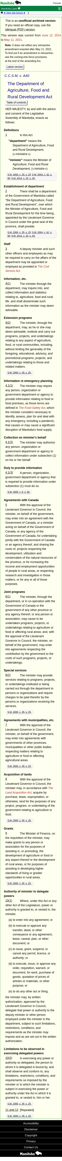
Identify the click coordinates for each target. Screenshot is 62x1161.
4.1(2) (9, 442)
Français (57, 3)
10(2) (8, 1058)
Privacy (31, 1141)
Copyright (31, 1135)
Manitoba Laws (10, 8)
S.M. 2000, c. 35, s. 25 (19, 174)
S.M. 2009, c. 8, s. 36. (18, 492)
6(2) (7, 675)
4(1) (7, 283)
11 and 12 (11, 1110)
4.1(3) (9, 472)
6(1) (7, 596)
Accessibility (31, 1123)
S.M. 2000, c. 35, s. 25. (19, 372)
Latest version (15, 66)
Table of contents (16, 102)
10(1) (8, 900)
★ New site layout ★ (14, 12)
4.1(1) (9, 385)
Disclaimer (31, 1129)
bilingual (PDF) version (20, 29)
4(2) (7, 322)
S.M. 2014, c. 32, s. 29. (23, 178)
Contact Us (31, 1147)
